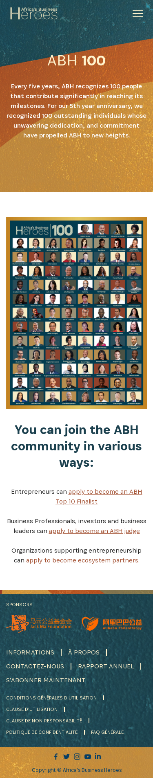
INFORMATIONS (30, 652)
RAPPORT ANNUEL (106, 666)
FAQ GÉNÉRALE (107, 732)
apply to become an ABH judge (94, 530)
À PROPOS (84, 652)
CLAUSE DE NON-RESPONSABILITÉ (44, 720)
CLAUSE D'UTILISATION (32, 709)
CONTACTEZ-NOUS (35, 666)
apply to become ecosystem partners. (83, 560)
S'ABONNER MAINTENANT (46, 680)
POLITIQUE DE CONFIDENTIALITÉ (42, 732)
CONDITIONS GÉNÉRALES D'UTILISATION (51, 698)
